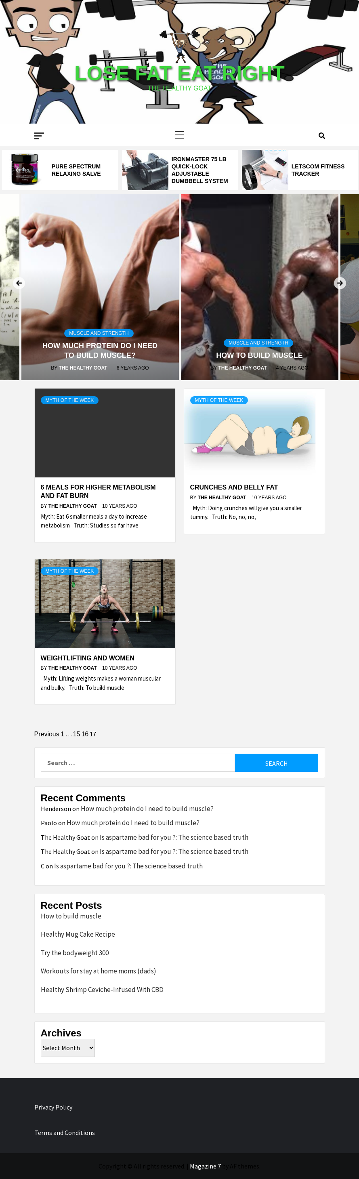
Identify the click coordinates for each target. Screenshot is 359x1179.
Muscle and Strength (98, 333)
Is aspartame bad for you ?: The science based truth (174, 837)
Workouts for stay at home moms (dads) (98, 971)
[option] (60, 170)
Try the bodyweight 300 (75, 952)
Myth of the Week (70, 400)
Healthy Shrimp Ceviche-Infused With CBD (102, 989)
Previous (46, 734)
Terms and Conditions (64, 1133)
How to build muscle (259, 355)
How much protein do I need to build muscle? (147, 808)
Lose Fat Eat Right (179, 73)
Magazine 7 (205, 1166)
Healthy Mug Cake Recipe (78, 934)
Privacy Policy (53, 1107)
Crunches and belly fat (234, 487)
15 (76, 734)
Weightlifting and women (87, 658)
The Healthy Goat (83, 368)
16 (84, 734)
